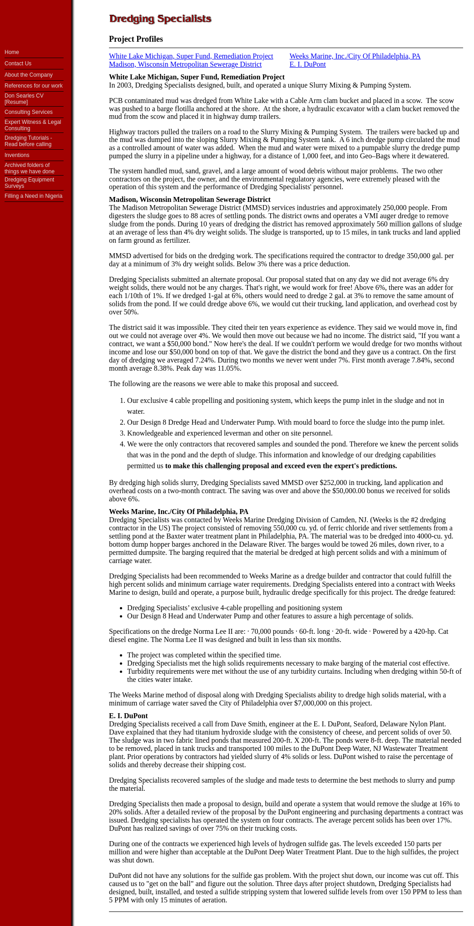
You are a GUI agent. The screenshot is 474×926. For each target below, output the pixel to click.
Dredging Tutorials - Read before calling (28, 141)
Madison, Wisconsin (140, 199)
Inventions (17, 155)
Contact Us (18, 63)
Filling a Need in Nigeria (33, 196)
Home (12, 52)
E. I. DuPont (128, 716)
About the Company (29, 75)
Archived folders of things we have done (29, 168)
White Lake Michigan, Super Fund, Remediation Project (191, 56)
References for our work (34, 86)
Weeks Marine (131, 511)
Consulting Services (29, 112)
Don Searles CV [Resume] (24, 99)
